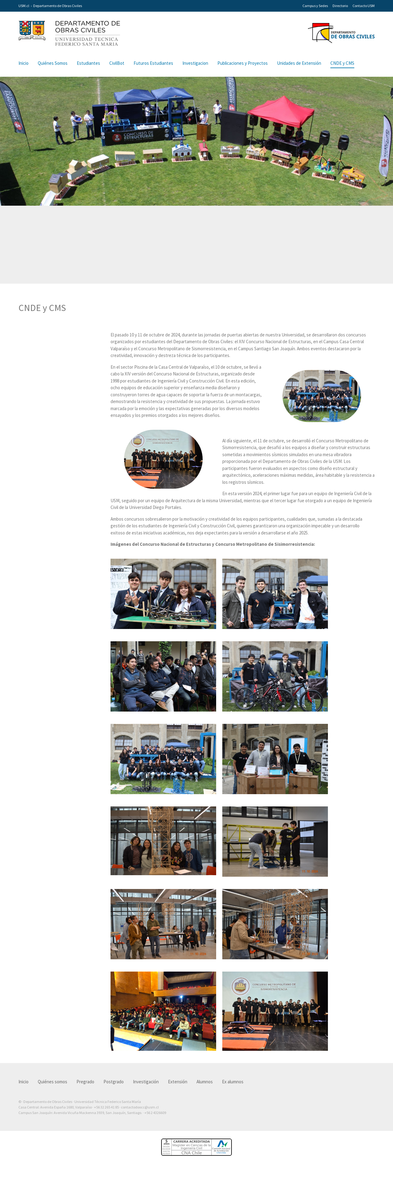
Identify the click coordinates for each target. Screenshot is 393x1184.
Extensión (177, 1090)
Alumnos (204, 1090)
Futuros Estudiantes (153, 63)
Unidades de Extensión (299, 63)
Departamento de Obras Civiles (57, 5)
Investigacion (195, 63)
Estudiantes (88, 63)
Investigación (146, 1090)
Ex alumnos (232, 1090)
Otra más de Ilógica (357, 1131)
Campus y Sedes (315, 5)
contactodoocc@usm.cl (140, 1115)
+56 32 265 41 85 (106, 1115)
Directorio (340, 5)
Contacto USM (363, 5)
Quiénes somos (52, 1090)
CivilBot (116, 63)
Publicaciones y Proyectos (242, 63)
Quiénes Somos (53, 63)
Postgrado (113, 1090)
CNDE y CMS (342, 63)
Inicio (23, 63)
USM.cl (23, 5)
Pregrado (85, 1090)
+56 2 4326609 (155, 1121)
